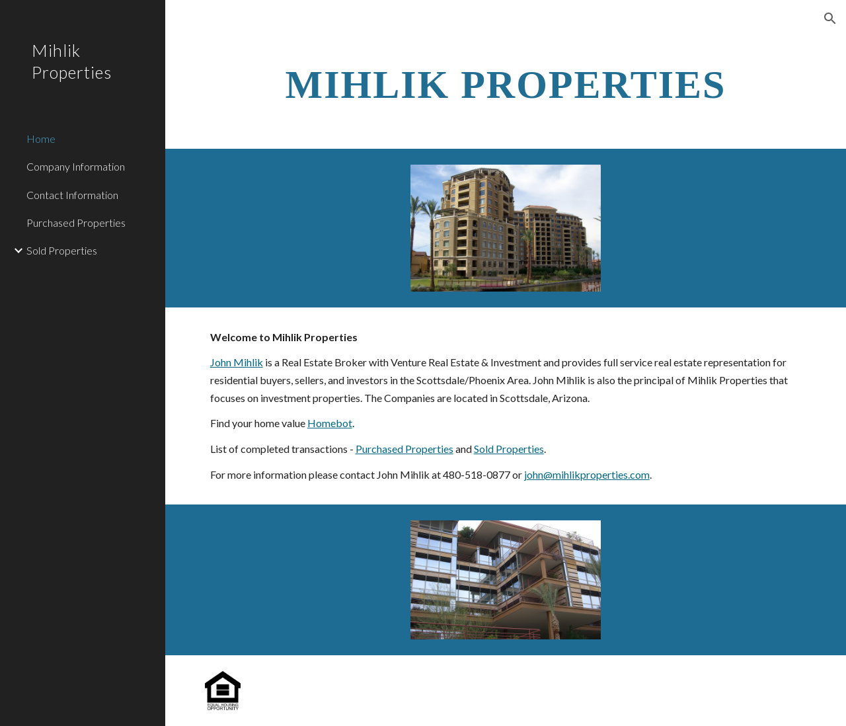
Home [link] (41, 138)
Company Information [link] (75, 166)
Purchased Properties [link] (76, 222)
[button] (830, 18)
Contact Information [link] (72, 194)
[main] (506, 84)
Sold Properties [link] (61, 250)
